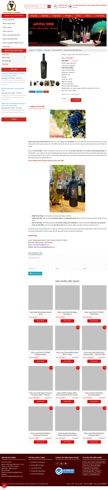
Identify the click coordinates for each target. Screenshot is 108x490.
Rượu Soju (6, 46)
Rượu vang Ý (7, 27)
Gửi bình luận (35, 273)
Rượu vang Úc (8, 31)
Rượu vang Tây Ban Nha (11, 35)
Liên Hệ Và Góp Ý (35, 468)
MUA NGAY (40, 321)
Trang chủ (34, 16)
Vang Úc (85, 474)
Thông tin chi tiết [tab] (37, 106)
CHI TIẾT (76, 100)
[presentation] (31, 32)
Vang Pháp (95, 468)
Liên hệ (87, 16)
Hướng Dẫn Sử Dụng (36, 465)
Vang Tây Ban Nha (88, 471)
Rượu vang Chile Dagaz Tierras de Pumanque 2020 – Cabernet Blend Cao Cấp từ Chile (40, 395)
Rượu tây (86, 465)
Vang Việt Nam (94, 474)
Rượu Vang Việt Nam (10, 39)
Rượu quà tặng (95, 465)
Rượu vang (56, 16)
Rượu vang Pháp (9, 20)
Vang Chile (86, 468)
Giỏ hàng (99, 16)
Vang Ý (98, 471)
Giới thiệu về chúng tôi (36, 462)
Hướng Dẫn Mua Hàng (36, 471)
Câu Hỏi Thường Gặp (36, 474)
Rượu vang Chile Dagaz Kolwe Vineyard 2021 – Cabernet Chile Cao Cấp (94, 354)
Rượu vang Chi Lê (9, 23)
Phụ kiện (68, 16)
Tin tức (78, 16)
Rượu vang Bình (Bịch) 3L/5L (13, 43)
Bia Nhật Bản (6, 61)
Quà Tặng (45, 16)
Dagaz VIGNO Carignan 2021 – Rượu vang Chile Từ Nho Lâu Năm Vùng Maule (67, 395)
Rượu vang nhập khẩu (98, 462)
